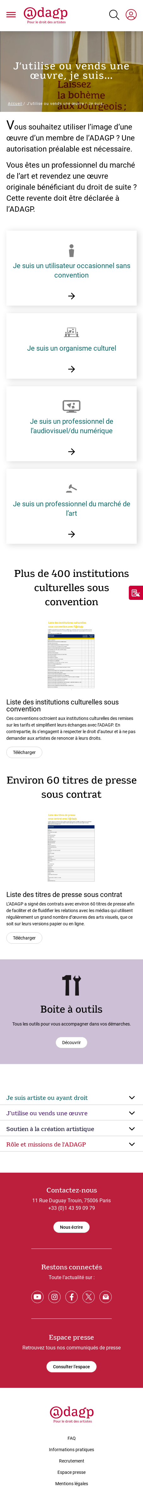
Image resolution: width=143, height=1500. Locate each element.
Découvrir (71, 1042)
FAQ (72, 1438)
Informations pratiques (71, 1449)
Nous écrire (71, 1227)
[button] (11, 15)
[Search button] (114, 14)
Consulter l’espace (71, 1366)
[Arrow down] (132, 1098)
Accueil (15, 103)
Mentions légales (71, 1483)
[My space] (131, 15)
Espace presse (71, 1472)
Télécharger (24, 752)
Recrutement (71, 1460)
